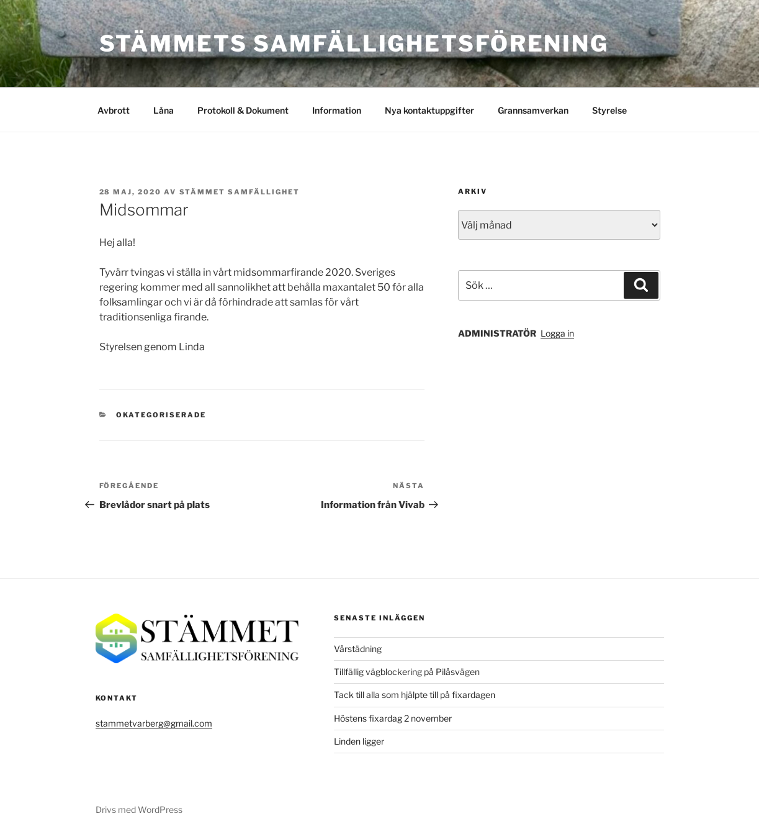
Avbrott (113, 110)
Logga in (557, 333)
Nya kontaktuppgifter (429, 110)
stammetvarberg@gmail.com (154, 723)
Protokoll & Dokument (243, 110)
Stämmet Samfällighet (239, 192)
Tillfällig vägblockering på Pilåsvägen (407, 671)
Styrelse (609, 110)
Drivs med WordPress (139, 809)
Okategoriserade (161, 414)
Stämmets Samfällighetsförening (354, 43)
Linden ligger (359, 741)
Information (336, 110)
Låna (163, 110)
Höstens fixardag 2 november (393, 718)
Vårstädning (358, 648)
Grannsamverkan (533, 110)
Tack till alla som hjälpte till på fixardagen (414, 694)
